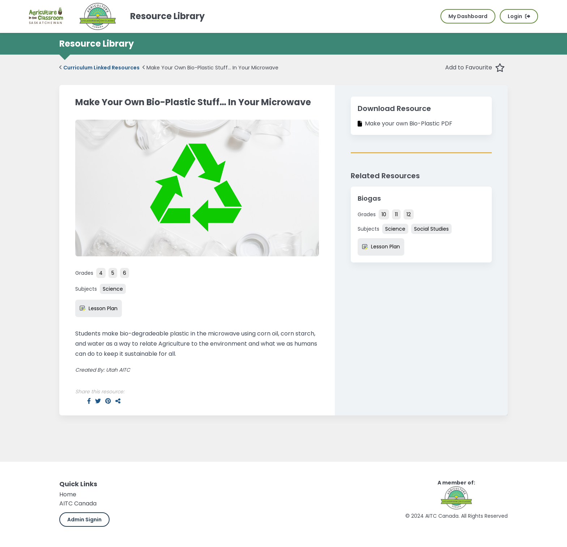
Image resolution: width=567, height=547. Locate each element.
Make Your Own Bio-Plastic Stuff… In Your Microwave (210, 67)
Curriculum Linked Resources (99, 67)
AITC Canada (78, 503)
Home (67, 494)
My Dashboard (467, 16)
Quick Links (78, 483)
